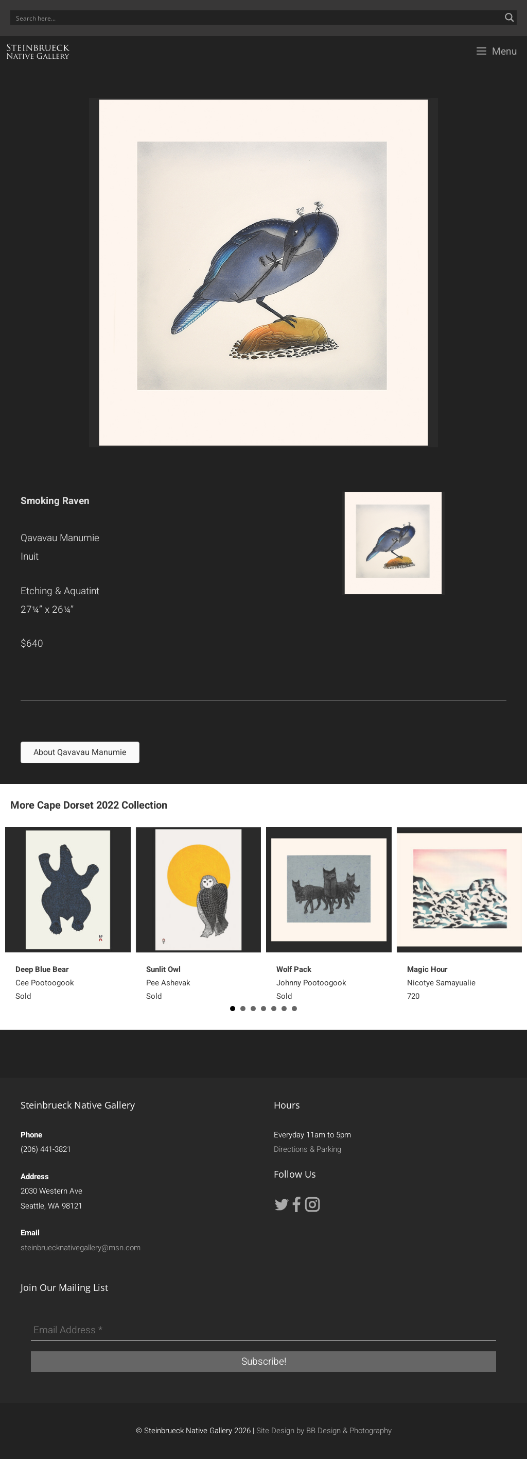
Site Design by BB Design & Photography (324, 1430)
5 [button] (273, 1008)
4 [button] (263, 1008)
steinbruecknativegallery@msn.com (80, 1247)
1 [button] (232, 1008)
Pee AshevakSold (168, 983)
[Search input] (257, 17)
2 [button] (242, 1008)
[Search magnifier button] (509, 17)
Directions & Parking (307, 1149)
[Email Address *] (263, 1330)
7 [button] (294, 1008)
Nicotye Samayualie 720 (441, 983)
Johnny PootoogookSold (311, 983)
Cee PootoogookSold (44, 983)
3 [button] (253, 1008)
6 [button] (284, 1008)
